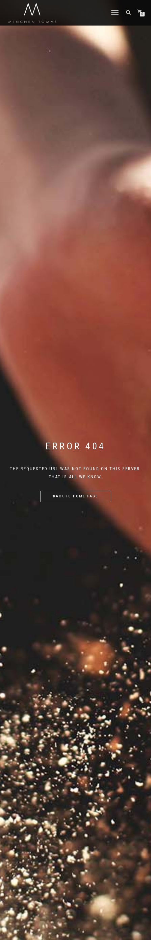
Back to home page (75, 496)
